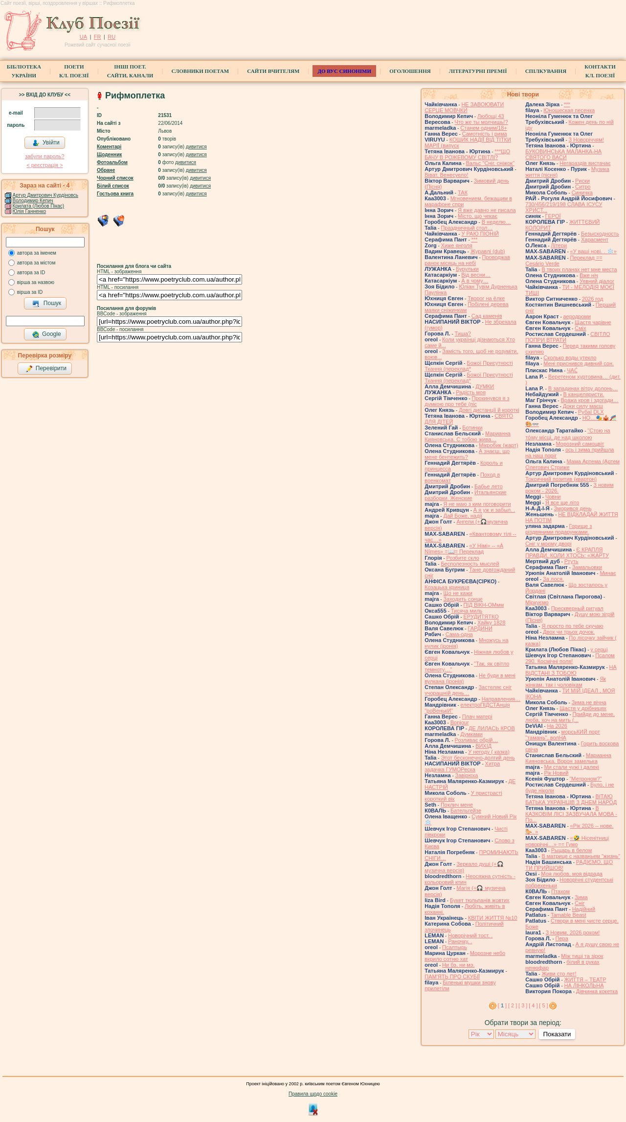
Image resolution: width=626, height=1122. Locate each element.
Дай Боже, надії (462, 516)
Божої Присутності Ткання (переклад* (469, 366)
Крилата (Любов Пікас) (39, 206)
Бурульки (467, 269)
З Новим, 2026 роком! (573, 932)
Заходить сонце (463, 599)
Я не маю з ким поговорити (477, 504)
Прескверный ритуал (577, 608)
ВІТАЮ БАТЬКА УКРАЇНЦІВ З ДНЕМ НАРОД (571, 799)
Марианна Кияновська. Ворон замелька (568, 758)
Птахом (560, 891)
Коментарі (109, 146)
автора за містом (36, 262)
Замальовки (587, 567)
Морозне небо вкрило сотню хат (465, 956)
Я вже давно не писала (486, 210)
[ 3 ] (522, 1005)
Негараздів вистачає (584, 163)
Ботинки (472, 427)
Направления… (501, 699)
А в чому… (474, 281)
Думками (471, 734)
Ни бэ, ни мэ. (458, 965)
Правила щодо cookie (313, 1094)
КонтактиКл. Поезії (599, 71)
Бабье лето (488, 486)
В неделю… (496, 222)
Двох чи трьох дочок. (569, 632)
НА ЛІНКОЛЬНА (584, 985)
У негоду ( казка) (489, 752)
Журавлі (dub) (487, 251)
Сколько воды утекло (569, 357)
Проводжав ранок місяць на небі (467, 260)
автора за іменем (36, 253)
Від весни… (476, 275)
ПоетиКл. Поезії (74, 71)
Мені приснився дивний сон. (578, 363)
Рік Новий (556, 773)
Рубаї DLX (591, 412)
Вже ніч (589, 275)
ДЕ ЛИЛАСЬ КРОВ (492, 728)
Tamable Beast (568, 915)
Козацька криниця (447, 587)
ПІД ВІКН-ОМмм (484, 605)
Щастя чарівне (593, 322)
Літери (559, 245)
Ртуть (571, 561)
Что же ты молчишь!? (481, 122)
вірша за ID (30, 292)
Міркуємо (536, 602)
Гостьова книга (115, 193)
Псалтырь (454, 947)
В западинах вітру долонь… (583, 388)
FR (97, 37)
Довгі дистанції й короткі (489, 410)
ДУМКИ (484, 386)
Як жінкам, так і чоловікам (565, 682)
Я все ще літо (562, 502)
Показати (557, 1034)
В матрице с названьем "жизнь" (580, 856)
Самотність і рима (484, 134)
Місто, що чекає (477, 216)
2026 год (593, 299)
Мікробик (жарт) (498, 445)
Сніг (579, 903)
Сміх (580, 328)
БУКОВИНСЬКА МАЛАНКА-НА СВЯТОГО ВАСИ (563, 154)
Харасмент (594, 239)
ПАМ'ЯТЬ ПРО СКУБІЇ (452, 976)
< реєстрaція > (44, 165)
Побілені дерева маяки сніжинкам (466, 307)
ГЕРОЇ (553, 216)
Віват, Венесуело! (446, 175)
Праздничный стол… (466, 228)
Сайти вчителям (273, 71)
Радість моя (471, 392)
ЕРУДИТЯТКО (481, 617)
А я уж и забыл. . (494, 510)
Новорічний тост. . (470, 935)
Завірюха (466, 775)
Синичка (582, 192)
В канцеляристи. (583, 394)
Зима (581, 897)
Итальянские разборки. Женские (466, 495)
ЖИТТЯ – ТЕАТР (585, 979)
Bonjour (459, 722)
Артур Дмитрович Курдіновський (49, 195)
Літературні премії (478, 71)
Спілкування (545, 71)
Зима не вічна (589, 702)
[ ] (502, 1005)
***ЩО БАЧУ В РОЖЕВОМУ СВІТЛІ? (467, 154)
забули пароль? (44, 156)
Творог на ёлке (486, 298)
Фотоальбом (112, 162)
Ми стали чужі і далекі (571, 767)
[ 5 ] (543, 1005)
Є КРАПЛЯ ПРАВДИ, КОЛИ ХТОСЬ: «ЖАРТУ (567, 552)
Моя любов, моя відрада (572, 874)
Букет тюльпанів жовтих (480, 900)
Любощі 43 (490, 116)
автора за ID (31, 272)
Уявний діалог (597, 281)
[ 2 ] (512, 1005)
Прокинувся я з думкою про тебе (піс (467, 401)
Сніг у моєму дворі (548, 544)
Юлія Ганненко (29, 211)
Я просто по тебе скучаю (572, 626)
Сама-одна (459, 634)
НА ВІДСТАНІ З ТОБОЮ (571, 670)
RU (111, 37)
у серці (598, 649)
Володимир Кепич (33, 200)
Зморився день (572, 508)
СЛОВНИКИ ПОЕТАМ (200, 71)
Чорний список (115, 178)
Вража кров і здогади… (589, 400)
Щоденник (109, 154)
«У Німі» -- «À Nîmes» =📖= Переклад (464, 548)
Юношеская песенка (569, 110)
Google (46, 334)
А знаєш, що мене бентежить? (467, 454)
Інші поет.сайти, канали (130, 71)
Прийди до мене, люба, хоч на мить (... (570, 717)
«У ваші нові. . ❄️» (593, 251)
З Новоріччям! (586, 140)
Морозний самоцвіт (580, 444)
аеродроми (577, 316)
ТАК (463, 192)
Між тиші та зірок (582, 956)
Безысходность (600, 234)
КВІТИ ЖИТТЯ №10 (492, 918)
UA (83, 37)
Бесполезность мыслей (470, 564)
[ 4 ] (533, 1005)
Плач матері (477, 716)
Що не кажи (457, 593)
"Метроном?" (585, 779)
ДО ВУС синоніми (344, 71)
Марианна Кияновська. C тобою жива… (468, 436)
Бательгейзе (465, 810)
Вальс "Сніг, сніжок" (490, 163)
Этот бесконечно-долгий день (477, 758)
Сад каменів (486, 316)
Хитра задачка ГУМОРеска (462, 766)
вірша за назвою (35, 282)
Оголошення (410, 71)
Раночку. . (460, 941)
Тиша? (463, 333)
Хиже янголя (456, 245)
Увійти (46, 143)
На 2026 (557, 726)
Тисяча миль (467, 611)
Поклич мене (457, 805)
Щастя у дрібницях (582, 708)
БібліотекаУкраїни (24, 71)
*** (474, 239)
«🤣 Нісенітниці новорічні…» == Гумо (567, 841)
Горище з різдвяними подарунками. (558, 529)
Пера (562, 938)
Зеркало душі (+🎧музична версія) (464, 867)
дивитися (196, 146)
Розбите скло (463, 558)
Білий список (113, 186)
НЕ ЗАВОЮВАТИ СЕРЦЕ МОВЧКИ (464, 107)
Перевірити (46, 369)
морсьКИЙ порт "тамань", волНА (562, 734)
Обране (106, 170)
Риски (582, 181)
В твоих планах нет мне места (579, 269)
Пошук (47, 304)
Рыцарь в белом (571, 850)
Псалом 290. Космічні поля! (570, 658)
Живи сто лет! (558, 974)
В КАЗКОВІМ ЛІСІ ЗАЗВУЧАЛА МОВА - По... (571, 814)
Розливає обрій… (476, 740)
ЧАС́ (572, 370)
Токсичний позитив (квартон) (561, 479)
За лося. (553, 579)
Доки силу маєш (583, 406)
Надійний (583, 909)
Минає (608, 573)
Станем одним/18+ (483, 128)
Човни (553, 497)
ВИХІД (483, 746)
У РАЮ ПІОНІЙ (480, 234)
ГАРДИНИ (480, 628)
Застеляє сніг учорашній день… (468, 690)
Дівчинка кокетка (597, 991)
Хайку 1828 (491, 622)
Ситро (582, 187)
